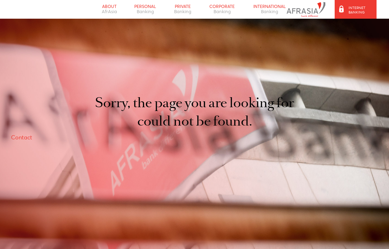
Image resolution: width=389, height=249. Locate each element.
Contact (21, 137)
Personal (145, 9)
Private (182, 9)
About (109, 9)
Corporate (222, 9)
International (270, 9)
